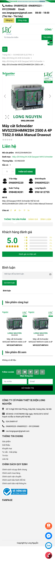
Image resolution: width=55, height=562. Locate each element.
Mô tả (4, 197)
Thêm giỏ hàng (25, 172)
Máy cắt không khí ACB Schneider (16, 58)
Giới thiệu (6, 445)
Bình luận (45, 219)
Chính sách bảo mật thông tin (14, 483)
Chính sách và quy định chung (14, 469)
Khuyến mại (7, 448)
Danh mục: (6, 157)
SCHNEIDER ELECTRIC (22, 55)
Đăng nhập (22, 20)
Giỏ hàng (50, 42)
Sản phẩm (6, 441)
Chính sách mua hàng (11, 473)
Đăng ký (9, 20)
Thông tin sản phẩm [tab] (15, 219)
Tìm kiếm (47, 37)
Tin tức (5, 455)
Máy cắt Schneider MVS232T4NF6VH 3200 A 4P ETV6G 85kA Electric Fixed (41, 342)
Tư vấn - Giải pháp (9, 452)
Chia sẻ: (5, 210)
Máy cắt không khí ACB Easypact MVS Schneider (22, 61)
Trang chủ (6, 55)
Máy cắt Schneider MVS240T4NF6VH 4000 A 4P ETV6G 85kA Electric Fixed (14, 342)
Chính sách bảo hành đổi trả (13, 480)
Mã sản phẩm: (8, 153)
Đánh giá (33, 219)
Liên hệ (5, 459)
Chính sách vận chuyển (11, 476)
